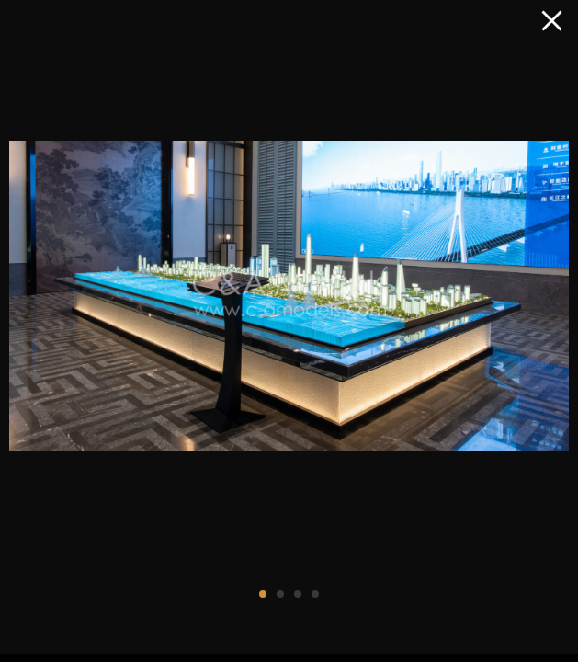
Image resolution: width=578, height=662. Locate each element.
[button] (262, 594)
